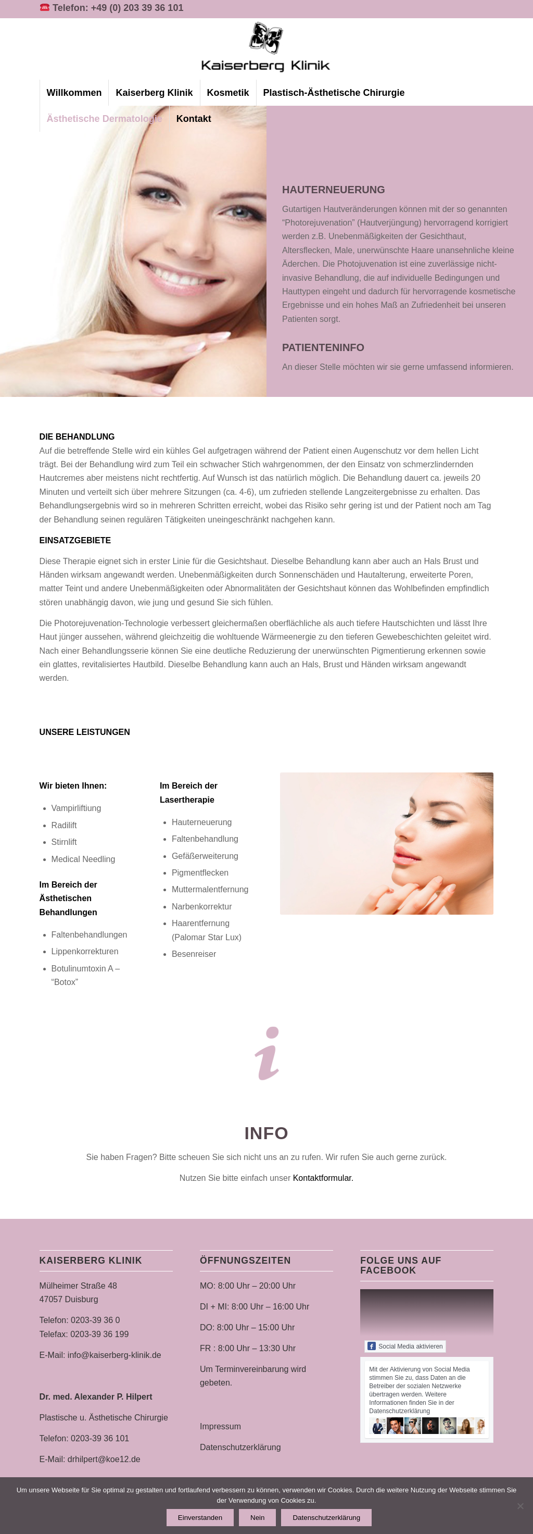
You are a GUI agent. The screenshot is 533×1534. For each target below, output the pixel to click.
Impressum (220, 1426)
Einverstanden (200, 1517)
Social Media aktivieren (404, 1346)
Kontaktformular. (323, 1178)
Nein (257, 1517)
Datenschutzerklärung (240, 1447)
